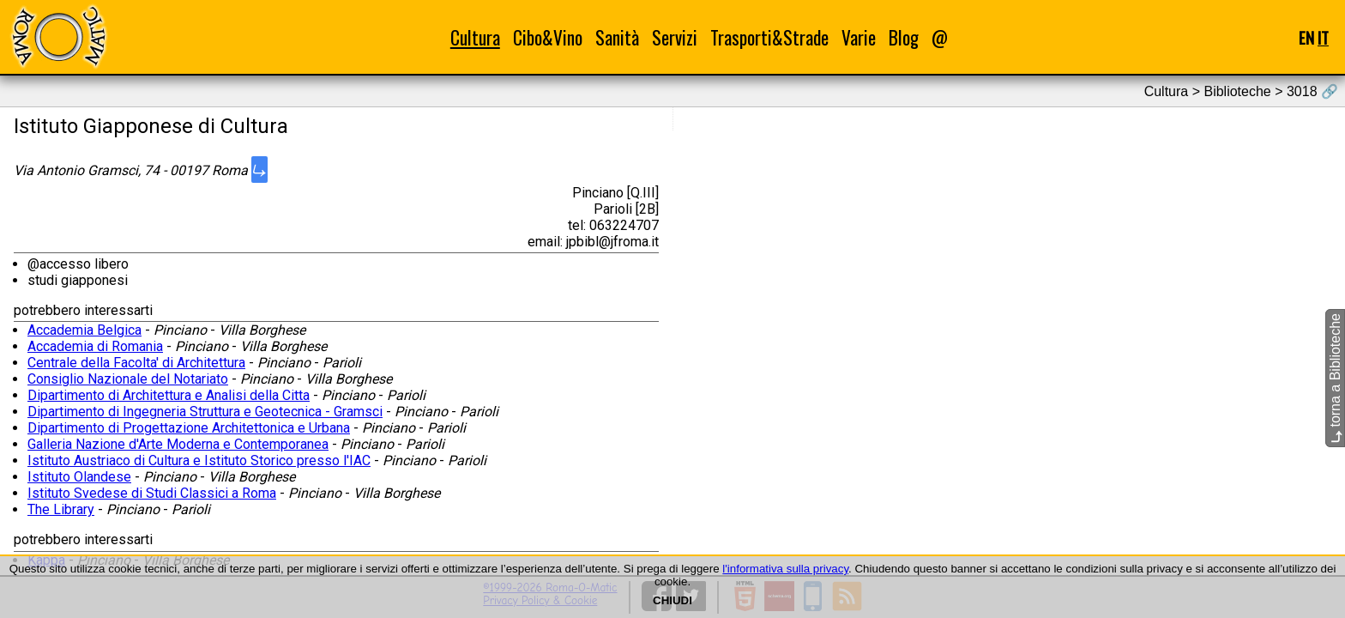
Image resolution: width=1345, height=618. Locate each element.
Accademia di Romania (95, 346)
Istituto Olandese (79, 477)
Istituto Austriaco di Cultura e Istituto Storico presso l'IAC (199, 460)
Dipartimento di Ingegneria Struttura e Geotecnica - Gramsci (205, 411)
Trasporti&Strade (769, 37)
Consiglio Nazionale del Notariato (127, 379)
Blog (904, 37)
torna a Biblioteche (1335, 378)
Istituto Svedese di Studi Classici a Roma (151, 493)
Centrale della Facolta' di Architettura (136, 362)
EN (1306, 37)
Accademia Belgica (84, 330)
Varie (858, 37)
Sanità (617, 37)
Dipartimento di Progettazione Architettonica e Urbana (188, 428)
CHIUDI (672, 600)
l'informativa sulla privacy (785, 568)
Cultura (475, 37)
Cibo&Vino (547, 37)
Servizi (674, 37)
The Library (60, 509)
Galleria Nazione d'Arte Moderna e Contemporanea (178, 444)
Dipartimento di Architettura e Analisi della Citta (168, 395)
